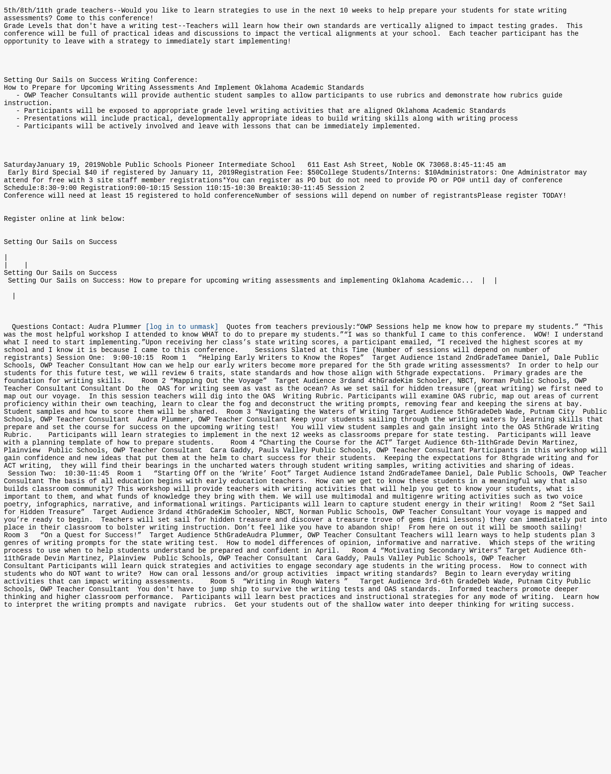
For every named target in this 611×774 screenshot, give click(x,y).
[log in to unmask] (182, 387)
